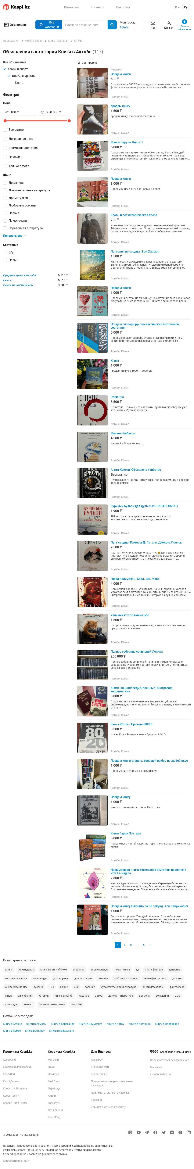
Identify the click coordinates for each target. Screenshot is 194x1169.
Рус (186, 7)
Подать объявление (184, 25)
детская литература (120, 995)
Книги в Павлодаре (167, 1023)
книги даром (26, 969)
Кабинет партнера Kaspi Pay (108, 1107)
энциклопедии (100, 969)
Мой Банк (54, 1081)
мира (8, 995)
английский (25, 995)
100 (51, 986)
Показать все (14, 236)
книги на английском (18, 285)
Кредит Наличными (15, 1102)
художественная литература (118, 986)
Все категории (48, 25)
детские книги (83, 978)
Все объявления (14, 62)
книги (7, 280)
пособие (90, 986)
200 (76, 986)
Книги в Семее (12, 1030)
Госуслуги (54, 1102)
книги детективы (152, 986)
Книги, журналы (21, 76)
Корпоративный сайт (16, 1160)
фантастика (177, 986)
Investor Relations (160, 1074)
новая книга (122, 969)
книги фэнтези (154, 969)
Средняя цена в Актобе (19, 275)
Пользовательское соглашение (169, 1060)
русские (38, 986)
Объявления (15, 24)
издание (84, 995)
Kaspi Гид (53, 1117)
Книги (19, 82)
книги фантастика (155, 978)
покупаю (76, 1004)
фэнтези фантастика (52, 1004)
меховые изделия (16, 978)
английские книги (16, 986)
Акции (52, 1095)
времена (144, 995)
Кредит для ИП (12, 1095)
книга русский (64, 995)
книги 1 (28, 1004)
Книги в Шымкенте (90, 1023)
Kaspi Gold (9, 1059)
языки (64, 986)
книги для (11, 1004)
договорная (60, 978)
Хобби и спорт (15, 69)
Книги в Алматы (36, 1023)
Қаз (178, 7)
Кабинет (168, 24)
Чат (153, 24)
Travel (51, 1066)
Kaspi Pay (97, 1059)
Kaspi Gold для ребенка (17, 1066)
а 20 (177, 995)
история (43, 995)
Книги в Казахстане (61, 1030)
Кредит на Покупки (15, 1088)
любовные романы (126, 978)
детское (177, 978)
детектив (174, 969)
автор (98, 995)
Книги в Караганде (62, 1023)
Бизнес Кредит (100, 1066)
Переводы (54, 1088)
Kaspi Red (9, 1074)
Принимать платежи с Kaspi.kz (110, 1092)
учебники (78, 969)
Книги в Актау (115, 1023)
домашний (162, 995)
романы (103, 978)
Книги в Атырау (35, 1030)
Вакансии (156, 1067)
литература (40, 978)
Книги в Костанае (139, 1023)
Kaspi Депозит (12, 1081)
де (137, 969)
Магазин (53, 1059)
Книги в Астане (12, 1023)
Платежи (53, 1074)
